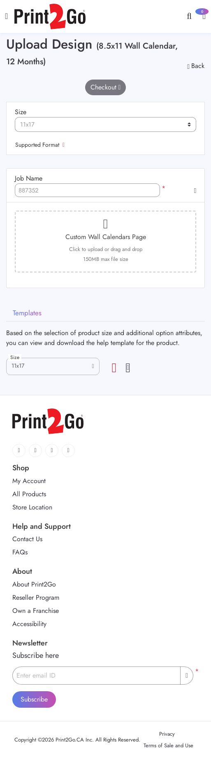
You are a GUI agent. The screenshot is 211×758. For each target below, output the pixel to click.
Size (20, 112)
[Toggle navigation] (6, 16)
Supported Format (40, 145)
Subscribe (34, 699)
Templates (27, 313)
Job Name (28, 178)
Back (195, 65)
